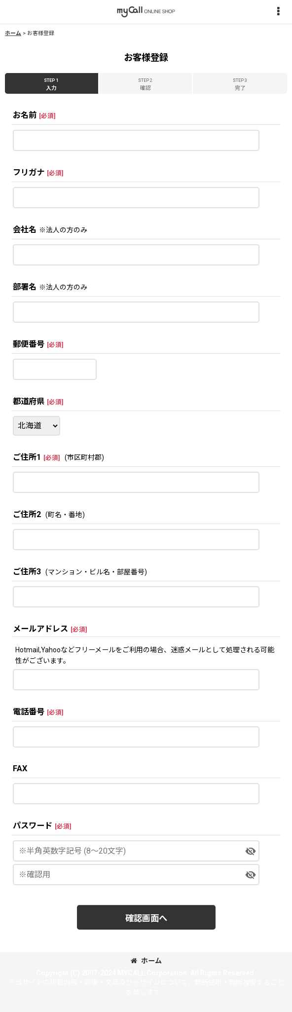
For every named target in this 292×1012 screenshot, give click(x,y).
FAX (20, 768)
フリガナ (28, 172)
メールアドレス (40, 629)
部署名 (24, 287)
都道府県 (28, 401)
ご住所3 (27, 571)
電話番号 (28, 711)
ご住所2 (27, 514)
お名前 (24, 115)
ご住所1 (27, 457)
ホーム (146, 961)
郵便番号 (28, 344)
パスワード (32, 825)
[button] (278, 12)
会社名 (24, 229)
